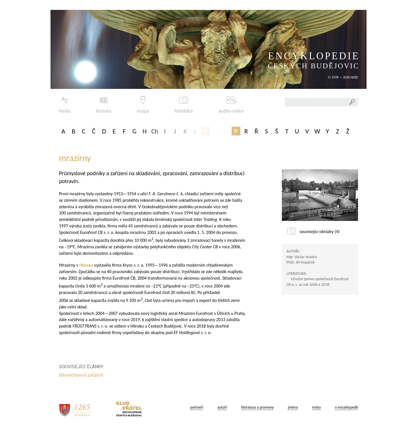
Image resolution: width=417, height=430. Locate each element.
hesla (64, 105)
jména (293, 407)
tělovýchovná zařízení (81, 375)
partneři (196, 407)
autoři (222, 407)
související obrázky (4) (320, 231)
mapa (143, 105)
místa (316, 407)
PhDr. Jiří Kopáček (300, 262)
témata (103, 105)
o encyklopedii (346, 407)
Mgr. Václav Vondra (301, 257)
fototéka (184, 105)
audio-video (231, 105)
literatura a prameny (257, 407)
